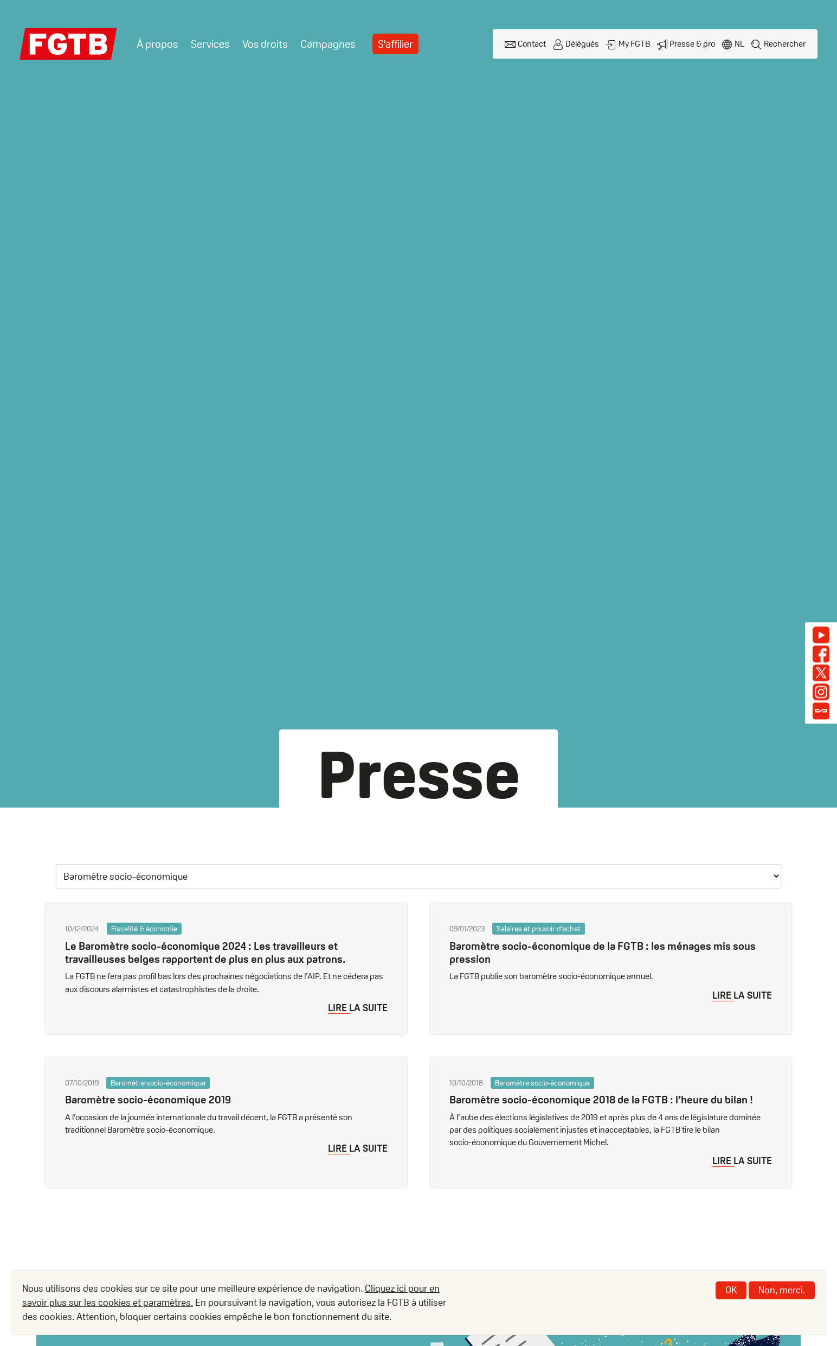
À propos (157, 44)
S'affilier (395, 44)
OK (731, 1290)
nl (739, 43)
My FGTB (634, 43)
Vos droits (264, 44)
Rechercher (785, 43)
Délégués (582, 43)
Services (210, 44)
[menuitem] (157, 44)
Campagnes (327, 44)
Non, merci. (781, 1290)
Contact (532, 43)
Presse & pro (692, 43)
